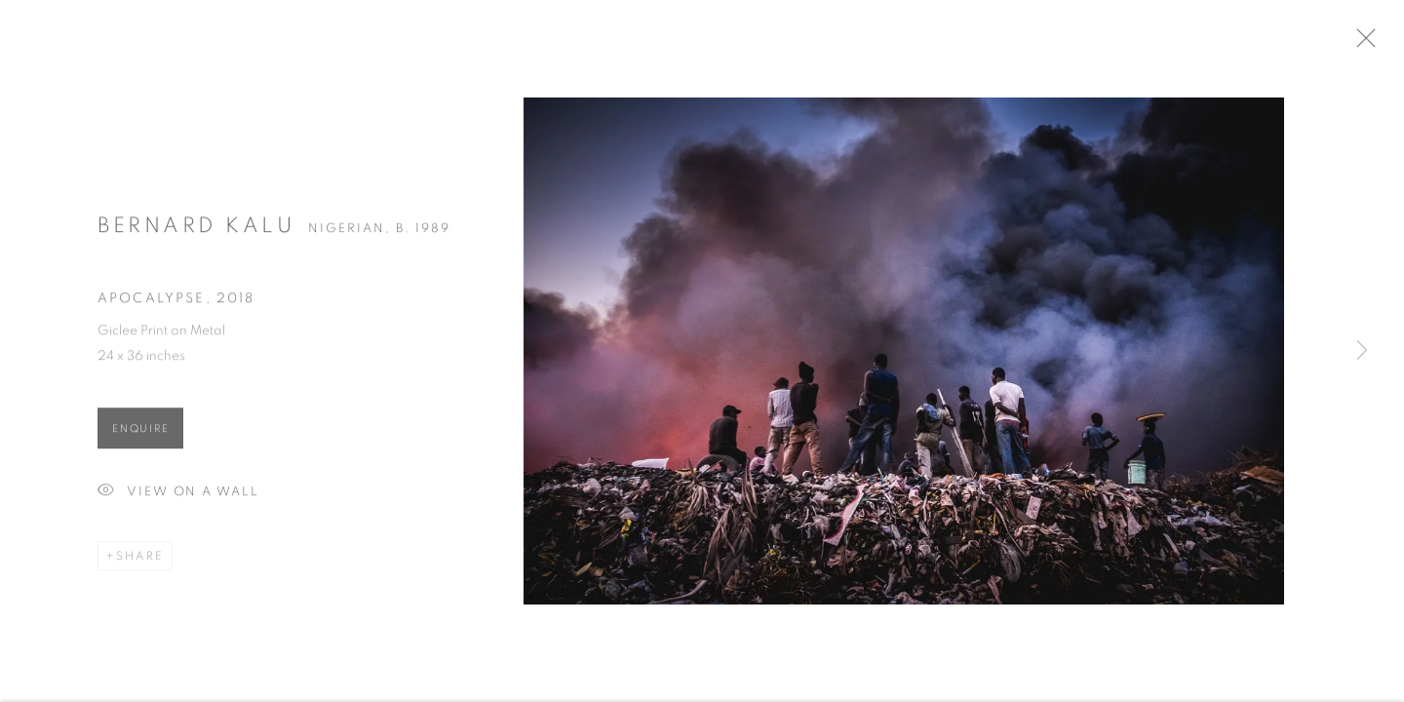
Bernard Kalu (196, 232)
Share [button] (140, 562)
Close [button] (1383, 43)
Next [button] (1362, 351)
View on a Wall (178, 499)
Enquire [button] (140, 435)
